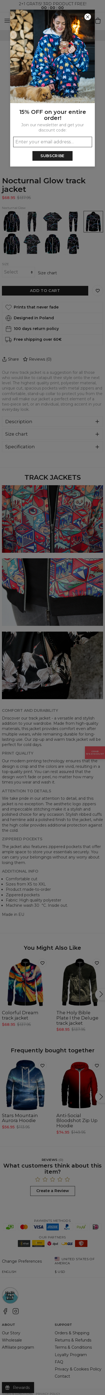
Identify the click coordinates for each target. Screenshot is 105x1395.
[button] (52, 697)
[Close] (87, 17)
